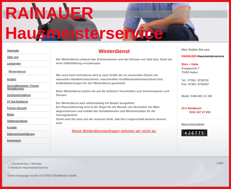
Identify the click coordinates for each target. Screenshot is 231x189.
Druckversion (18, 163)
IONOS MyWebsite (55, 175)
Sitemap (36, 163)
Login (220, 162)
